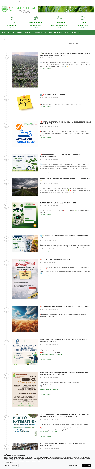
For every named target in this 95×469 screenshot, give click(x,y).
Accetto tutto (86, 465)
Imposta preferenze (74, 465)
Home (5, 39)
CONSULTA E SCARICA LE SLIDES (49, 390)
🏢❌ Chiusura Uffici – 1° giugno (52, 95)
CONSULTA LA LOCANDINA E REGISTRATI (51, 355)
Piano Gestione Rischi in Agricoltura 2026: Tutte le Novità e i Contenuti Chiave (63, 445)
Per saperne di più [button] (8, 462)
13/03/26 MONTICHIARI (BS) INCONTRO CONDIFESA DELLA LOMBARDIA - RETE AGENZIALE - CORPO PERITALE (65, 374)
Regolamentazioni (24, 2)
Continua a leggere (45, 68)
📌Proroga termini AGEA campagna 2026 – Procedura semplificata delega (60, 156)
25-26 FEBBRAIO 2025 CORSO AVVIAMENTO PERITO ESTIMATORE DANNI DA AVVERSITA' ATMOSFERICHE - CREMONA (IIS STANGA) (65, 415)
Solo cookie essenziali (11, 465)
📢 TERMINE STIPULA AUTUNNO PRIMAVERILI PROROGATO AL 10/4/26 (64, 307)
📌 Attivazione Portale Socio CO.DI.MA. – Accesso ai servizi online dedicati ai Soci (65, 123)
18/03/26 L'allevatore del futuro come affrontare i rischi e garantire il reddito (63, 340)
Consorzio (14, 2)
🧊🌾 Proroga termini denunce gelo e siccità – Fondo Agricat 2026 (64, 236)
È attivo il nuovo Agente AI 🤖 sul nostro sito (58, 203)
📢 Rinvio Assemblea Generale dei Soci (55, 259)
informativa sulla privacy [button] (34, 461)
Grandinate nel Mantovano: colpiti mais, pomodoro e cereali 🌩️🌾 (65, 180)
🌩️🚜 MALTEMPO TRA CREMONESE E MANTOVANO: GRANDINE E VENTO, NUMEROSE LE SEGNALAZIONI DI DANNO (65, 54)
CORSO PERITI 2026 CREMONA (48, 432)
